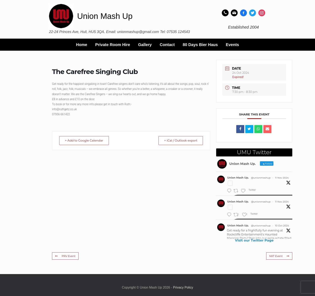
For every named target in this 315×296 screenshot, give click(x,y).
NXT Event (279, 256)
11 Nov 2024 (282, 177)
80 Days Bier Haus (200, 44)
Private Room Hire (112, 44)
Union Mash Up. (238, 177)
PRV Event (65, 256)
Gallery (145, 44)
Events (232, 44)
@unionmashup (261, 177)
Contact (167, 44)
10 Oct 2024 (282, 225)
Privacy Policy (183, 287)
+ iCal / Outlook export (180, 140)
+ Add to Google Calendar (84, 140)
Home (81, 44)
